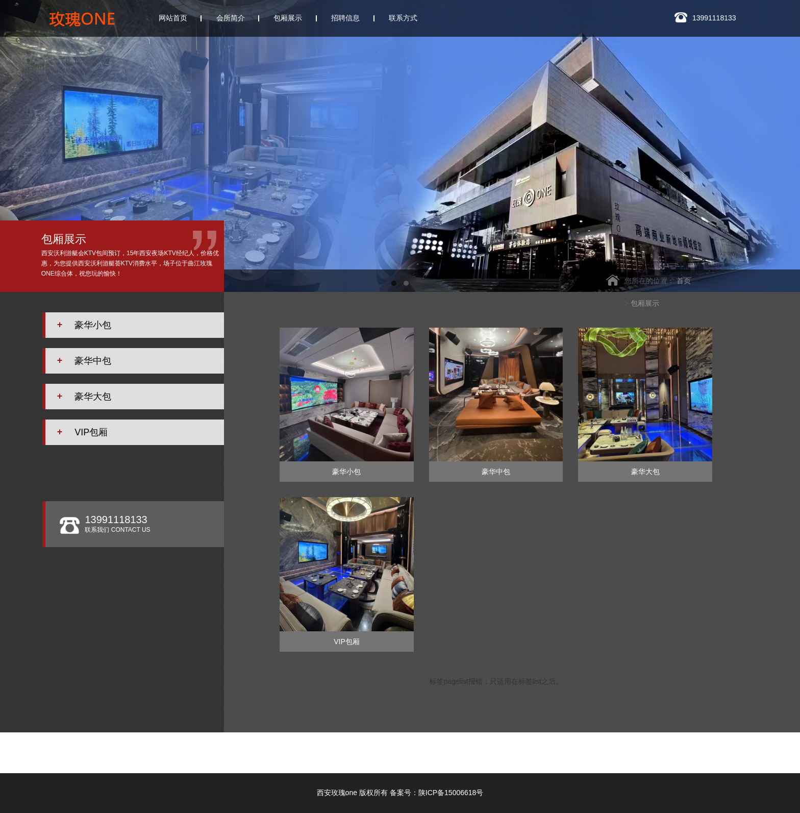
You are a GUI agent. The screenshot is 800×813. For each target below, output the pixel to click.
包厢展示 (645, 303)
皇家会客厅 (735, 749)
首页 (684, 281)
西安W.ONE (378, 749)
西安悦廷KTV (449, 749)
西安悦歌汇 (594, 749)
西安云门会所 (232, 749)
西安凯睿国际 (523, 749)
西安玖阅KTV (197, 758)
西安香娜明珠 (664, 749)
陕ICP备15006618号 (451, 793)
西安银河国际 (306, 749)
